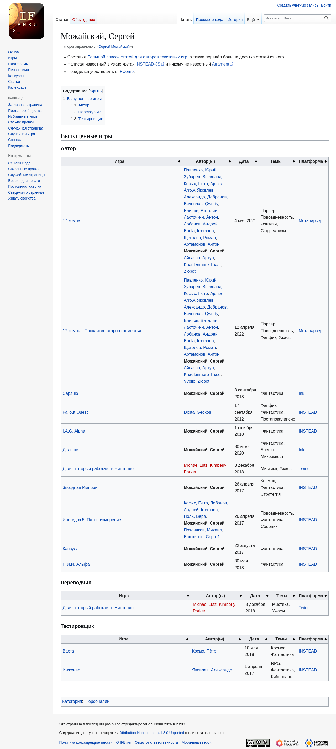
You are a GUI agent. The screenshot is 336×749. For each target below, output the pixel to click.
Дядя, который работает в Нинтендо (98, 468)
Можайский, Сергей (204, 251)
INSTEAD (308, 412)
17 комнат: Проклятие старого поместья (101, 330)
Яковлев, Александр (212, 669)
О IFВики (123, 743)
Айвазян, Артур (199, 257)
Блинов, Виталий (200, 210)
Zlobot (190, 271)
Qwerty (211, 203)
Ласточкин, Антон (201, 217)
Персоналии (97, 701)
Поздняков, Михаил (203, 529)
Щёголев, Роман (200, 237)
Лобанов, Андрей (201, 224)
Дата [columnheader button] (244, 161)
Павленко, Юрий (200, 170)
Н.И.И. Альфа (76, 564)
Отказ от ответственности (156, 743)
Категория (72, 701)
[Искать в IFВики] (297, 18)
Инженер (71, 669)
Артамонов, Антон (201, 244)
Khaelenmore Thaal (202, 264)
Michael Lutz (195, 465)
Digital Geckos (197, 412)
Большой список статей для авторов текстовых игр (137, 57)
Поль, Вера (195, 516)
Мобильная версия (197, 743)
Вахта (68, 651)
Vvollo (189, 381)
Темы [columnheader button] (275, 161)
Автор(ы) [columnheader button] (205, 161)
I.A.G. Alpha (73, 431)
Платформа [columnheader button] (311, 161)
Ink (301, 393)
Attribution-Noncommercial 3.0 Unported (152, 733)
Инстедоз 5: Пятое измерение (91, 519)
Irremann (205, 230)
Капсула (70, 548)
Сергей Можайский (114, 47)
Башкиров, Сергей (202, 536)
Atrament (220, 64)
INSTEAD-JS (148, 64)
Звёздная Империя (81, 487)
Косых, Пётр (196, 183)
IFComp (126, 71)
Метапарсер (311, 220)
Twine (304, 468)
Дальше (70, 449)
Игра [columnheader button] (119, 161)
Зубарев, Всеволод (202, 176)
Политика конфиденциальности (85, 743)
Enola (189, 230)
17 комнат (72, 220)
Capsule (70, 393)
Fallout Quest (75, 412)
